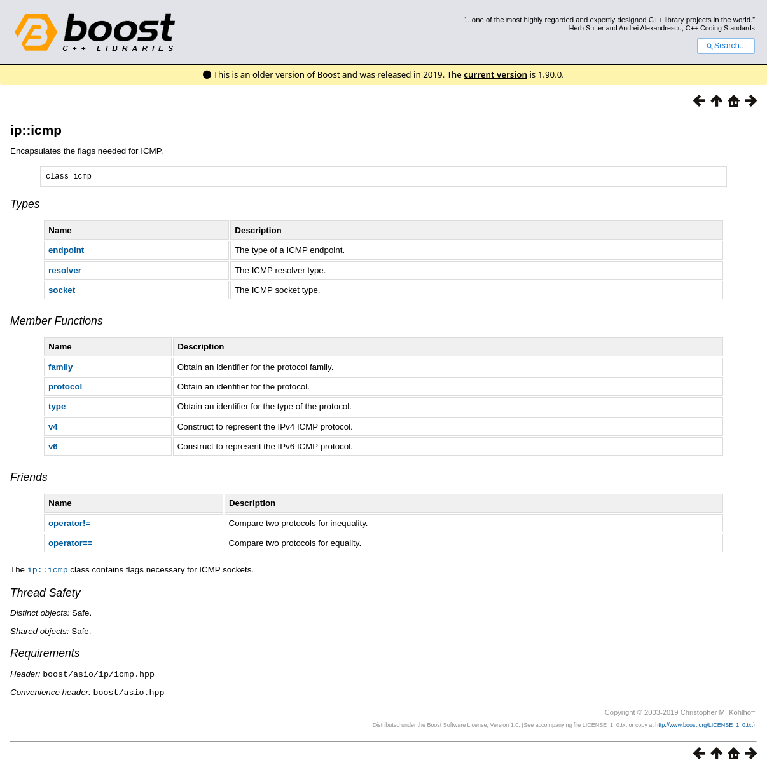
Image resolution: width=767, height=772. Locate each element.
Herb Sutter (586, 28)
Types (25, 206)
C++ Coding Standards (720, 28)
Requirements (45, 654)
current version (495, 74)
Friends (29, 479)
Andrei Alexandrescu (650, 28)
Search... (726, 45)
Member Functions (56, 322)
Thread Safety (45, 594)
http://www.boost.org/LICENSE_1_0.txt (704, 725)
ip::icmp (36, 130)
